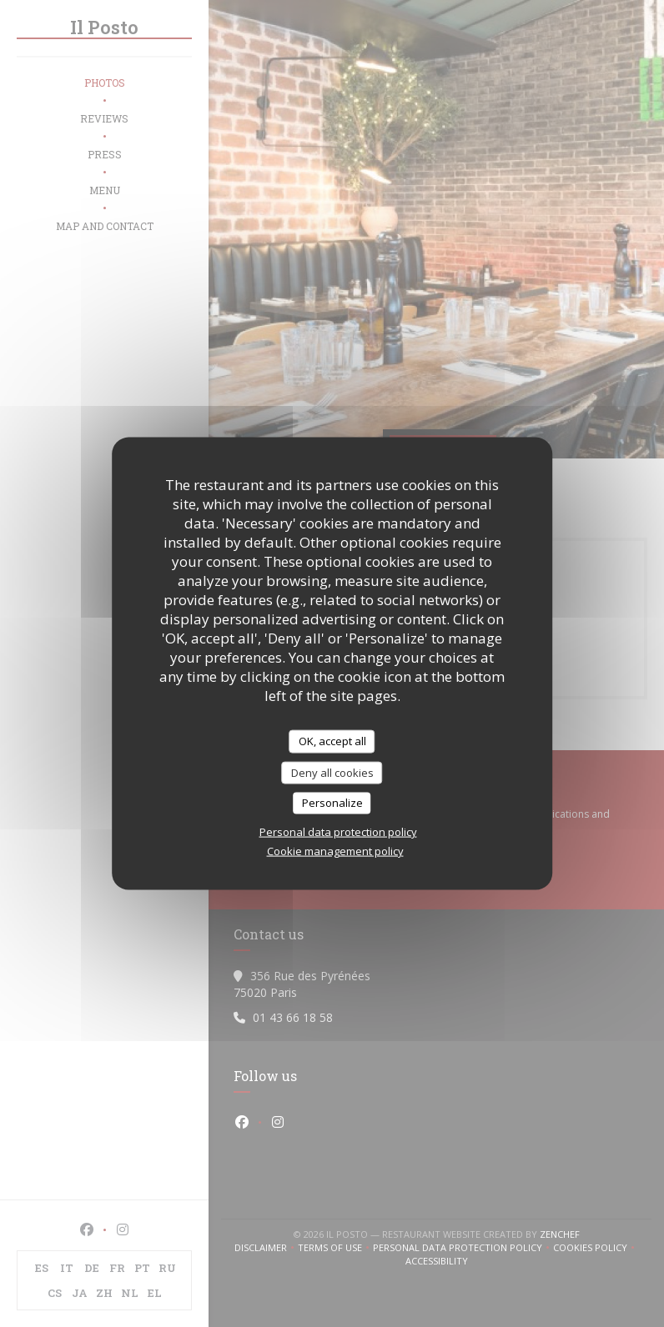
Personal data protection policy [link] (338, 831)
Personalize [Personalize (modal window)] (332, 802)
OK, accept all (332, 741)
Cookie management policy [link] (335, 850)
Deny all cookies (332, 771)
